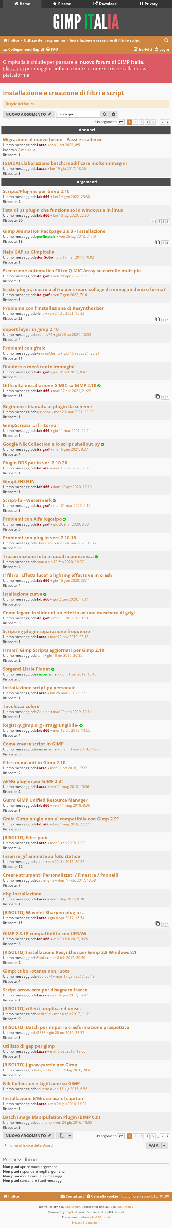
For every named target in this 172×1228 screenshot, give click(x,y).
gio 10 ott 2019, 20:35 (64, 655)
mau (40, 561)
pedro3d (44, 1013)
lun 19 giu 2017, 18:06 (68, 168)
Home (22, 3)
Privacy (149, 3)
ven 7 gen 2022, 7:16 (70, 294)
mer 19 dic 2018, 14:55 (71, 730)
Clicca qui (13, 68)
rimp (40, 313)
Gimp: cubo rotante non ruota (36, 971)
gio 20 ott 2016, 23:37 (66, 1032)
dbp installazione (22, 894)
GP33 (41, 1032)
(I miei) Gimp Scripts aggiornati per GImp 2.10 (53, 650)
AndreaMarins (48, 353)
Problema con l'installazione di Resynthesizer (53, 308)
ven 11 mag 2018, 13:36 (69, 786)
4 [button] (147, 122)
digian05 (44, 1070)
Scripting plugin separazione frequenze (46, 631)
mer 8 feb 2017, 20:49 (67, 957)
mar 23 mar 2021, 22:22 (73, 411)
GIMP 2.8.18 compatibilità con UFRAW (44, 933)
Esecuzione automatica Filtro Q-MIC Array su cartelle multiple (72, 270)
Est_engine (45, 880)
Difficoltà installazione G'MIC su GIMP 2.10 (49, 385)
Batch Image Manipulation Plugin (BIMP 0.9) (51, 1117)
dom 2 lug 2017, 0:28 (67, 899)
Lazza (41, 144)
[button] (121, 122)
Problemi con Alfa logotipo (32, 519)
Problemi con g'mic (24, 348)
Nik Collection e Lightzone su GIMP (41, 1083)
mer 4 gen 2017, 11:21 (72, 1013)
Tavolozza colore (21, 706)
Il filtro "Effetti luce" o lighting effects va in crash (57, 575)
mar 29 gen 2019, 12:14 (72, 711)
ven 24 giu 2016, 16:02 (68, 1103)
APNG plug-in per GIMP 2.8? (33, 781)
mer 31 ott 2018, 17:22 (68, 767)
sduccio (43, 1088)
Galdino (43, 711)
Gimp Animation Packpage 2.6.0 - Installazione (54, 231)
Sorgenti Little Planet (26, 669)
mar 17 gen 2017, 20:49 (75, 976)
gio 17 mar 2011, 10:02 (75, 257)
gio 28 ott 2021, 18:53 (73, 334)
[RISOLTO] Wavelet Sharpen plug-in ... (44, 912)
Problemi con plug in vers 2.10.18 (39, 538)
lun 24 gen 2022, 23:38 (71, 196)
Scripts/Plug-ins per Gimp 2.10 (36, 191)
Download (105, 3)
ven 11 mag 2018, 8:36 (71, 805)
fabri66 (43, 196)
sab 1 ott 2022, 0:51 (66, 144)
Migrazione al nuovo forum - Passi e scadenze (53, 139)
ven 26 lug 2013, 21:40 (77, 236)
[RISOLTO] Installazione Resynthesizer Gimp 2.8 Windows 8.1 (70, 952)
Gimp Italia (26, 149)
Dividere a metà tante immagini (39, 367)
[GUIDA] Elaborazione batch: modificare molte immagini (65, 163)
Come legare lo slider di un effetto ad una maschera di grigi (69, 612)
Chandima (45, 543)
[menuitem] (166, 41)
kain (40, 655)
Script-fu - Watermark (27, 500)
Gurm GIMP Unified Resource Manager (45, 800)
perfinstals (46, 236)
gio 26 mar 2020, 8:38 (71, 524)
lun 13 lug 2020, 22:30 (71, 215)
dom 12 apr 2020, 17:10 (72, 486)
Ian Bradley (125, 1207)
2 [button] (135, 122)
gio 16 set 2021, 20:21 (82, 353)
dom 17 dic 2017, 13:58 (77, 880)
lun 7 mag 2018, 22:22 (71, 824)
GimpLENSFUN (19, 481)
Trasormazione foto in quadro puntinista (48, 556)
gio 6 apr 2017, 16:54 (67, 917)
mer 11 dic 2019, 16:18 (72, 617)
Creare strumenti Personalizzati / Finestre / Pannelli (60, 875)
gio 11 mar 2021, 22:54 (72, 430)
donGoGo (45, 257)
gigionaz (44, 411)
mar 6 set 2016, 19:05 (68, 1051)
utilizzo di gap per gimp (29, 1046)
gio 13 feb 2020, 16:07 (66, 561)
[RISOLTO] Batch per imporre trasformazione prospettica (66, 1027)
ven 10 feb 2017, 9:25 (70, 938)
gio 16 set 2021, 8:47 (70, 372)
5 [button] (153, 122)
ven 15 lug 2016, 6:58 (70, 1088)
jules (40, 861)
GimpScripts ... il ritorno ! (31, 425)
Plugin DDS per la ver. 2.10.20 (35, 463)
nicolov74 (44, 334)
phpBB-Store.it (100, 1217)
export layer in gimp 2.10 (31, 329)
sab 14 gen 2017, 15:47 (69, 995)
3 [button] (141, 122)
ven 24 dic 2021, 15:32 (66, 313)
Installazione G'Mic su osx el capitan (43, 1098)
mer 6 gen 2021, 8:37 (70, 449)
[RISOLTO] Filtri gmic (26, 837)
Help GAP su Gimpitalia (28, 252)
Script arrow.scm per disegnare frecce (45, 990)
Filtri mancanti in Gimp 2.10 (34, 762)
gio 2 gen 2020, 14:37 (70, 599)
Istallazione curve (22, 594)
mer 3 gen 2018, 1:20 (67, 842)
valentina (44, 1122)
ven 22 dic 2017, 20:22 (66, 861)
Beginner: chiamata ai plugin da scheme (47, 406)
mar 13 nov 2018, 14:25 (79, 749)
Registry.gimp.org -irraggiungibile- (41, 725)
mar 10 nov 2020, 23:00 (72, 468)
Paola (41, 957)
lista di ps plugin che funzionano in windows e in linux (63, 210)
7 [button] (162, 122)
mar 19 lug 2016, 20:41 (73, 1070)
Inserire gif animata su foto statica (41, 856)
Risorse (62, 3)
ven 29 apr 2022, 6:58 (70, 275)
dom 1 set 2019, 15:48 (78, 674)
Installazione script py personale (39, 687)
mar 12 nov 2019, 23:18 (69, 636)
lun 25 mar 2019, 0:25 (68, 692)
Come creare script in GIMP (33, 744)
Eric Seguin (73, 1207)
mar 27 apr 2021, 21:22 (72, 390)
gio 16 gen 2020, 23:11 (71, 580)
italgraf (43, 275)
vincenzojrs (47, 674)
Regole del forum (20, 103)
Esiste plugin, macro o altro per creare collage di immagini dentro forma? (84, 289)
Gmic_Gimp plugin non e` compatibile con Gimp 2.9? (61, 819)
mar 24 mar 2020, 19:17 (76, 543)
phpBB (70, 1212)
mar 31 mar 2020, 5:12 (72, 505)
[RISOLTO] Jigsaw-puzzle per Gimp (40, 1065)
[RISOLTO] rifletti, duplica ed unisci (42, 1008)
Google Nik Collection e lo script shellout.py (51, 444)
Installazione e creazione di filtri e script (63, 93)
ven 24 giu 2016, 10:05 (73, 1122)
